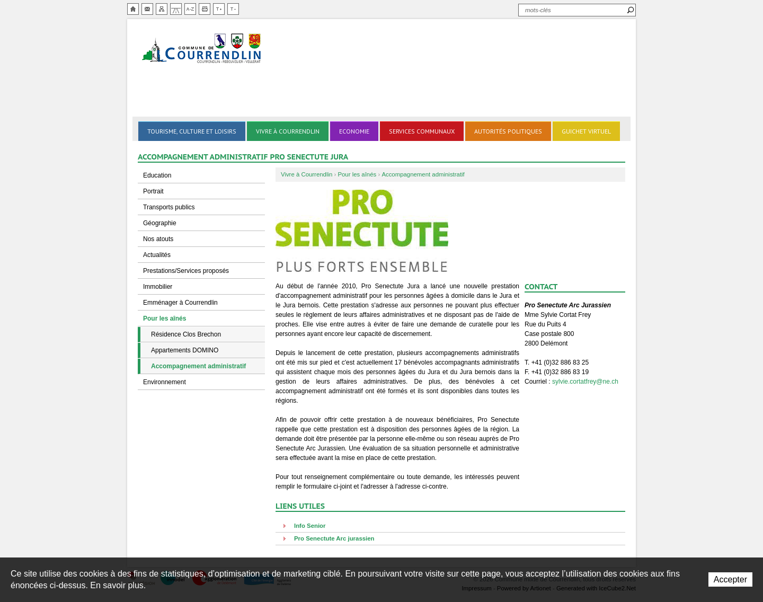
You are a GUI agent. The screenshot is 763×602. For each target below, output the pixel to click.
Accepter (730, 579)
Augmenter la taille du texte (219, 9)
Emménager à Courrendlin (180, 302)
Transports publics (169, 207)
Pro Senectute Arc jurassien (334, 538)
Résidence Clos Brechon (186, 334)
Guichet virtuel (586, 131)
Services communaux (422, 131)
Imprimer (204, 9)
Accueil (133, 9)
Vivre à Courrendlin (288, 131)
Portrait (153, 191)
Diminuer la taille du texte (233, 9)
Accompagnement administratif (198, 366)
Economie (354, 131)
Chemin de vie (176, 9)
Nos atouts (158, 239)
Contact (147, 9)
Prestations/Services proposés (186, 271)
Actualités (157, 255)
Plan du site (161, 9)
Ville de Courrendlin (202, 49)
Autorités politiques (508, 131)
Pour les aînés (164, 318)
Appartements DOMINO (184, 350)
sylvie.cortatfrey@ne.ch (585, 381)
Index (190, 9)
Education (157, 175)
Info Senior (309, 526)
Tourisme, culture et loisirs (191, 131)
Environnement (164, 382)
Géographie (159, 223)
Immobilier (157, 286)
